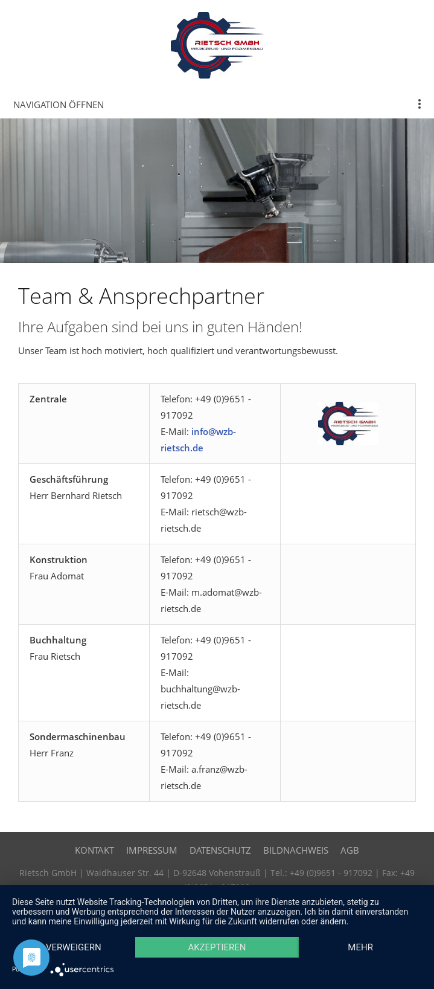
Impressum (151, 850)
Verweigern (73, 947)
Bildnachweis (295, 850)
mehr (360, 947)
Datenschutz (220, 850)
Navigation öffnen (58, 104)
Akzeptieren (217, 947)
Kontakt (94, 850)
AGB (349, 850)
